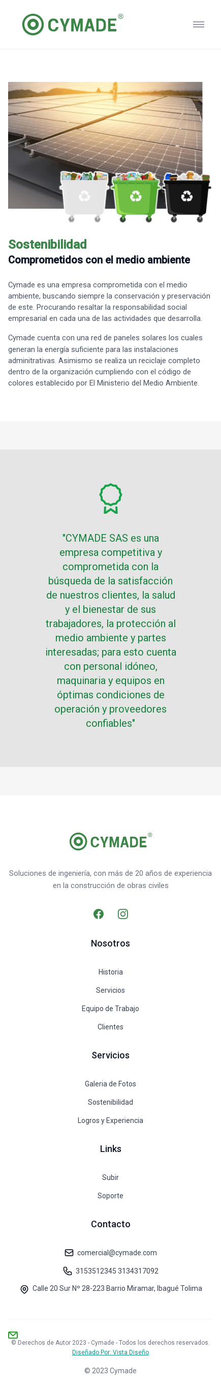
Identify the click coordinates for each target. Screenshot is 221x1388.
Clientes (110, 1027)
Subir (110, 1177)
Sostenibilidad (110, 1102)
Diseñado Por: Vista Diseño (110, 1352)
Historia (111, 972)
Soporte (110, 1196)
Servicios (110, 990)
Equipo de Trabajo (110, 1009)
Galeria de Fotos (110, 1084)
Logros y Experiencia (110, 1120)
